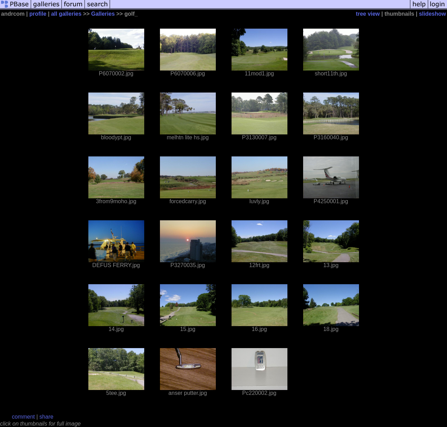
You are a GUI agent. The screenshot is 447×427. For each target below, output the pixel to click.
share (46, 417)
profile (37, 14)
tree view (368, 14)
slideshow (432, 14)
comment (23, 417)
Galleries (103, 14)
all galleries (66, 14)
